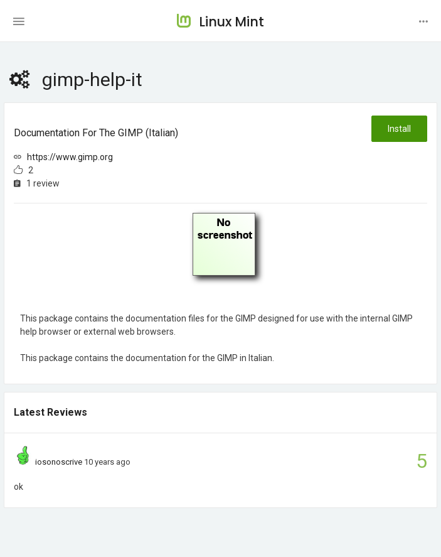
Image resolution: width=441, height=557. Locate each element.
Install (399, 129)
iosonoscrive (58, 462)
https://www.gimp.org (70, 157)
